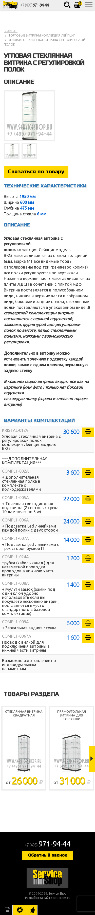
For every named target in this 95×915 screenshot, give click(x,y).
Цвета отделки (18, 910)
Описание (6, 910)
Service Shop (10, 5)
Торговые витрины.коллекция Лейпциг (41, 35)
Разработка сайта (38, 897)
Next (92, 759)
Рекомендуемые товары (31, 910)
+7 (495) (34, 5)
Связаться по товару (36, 172)
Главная (10, 30)
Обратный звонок (47, 855)
